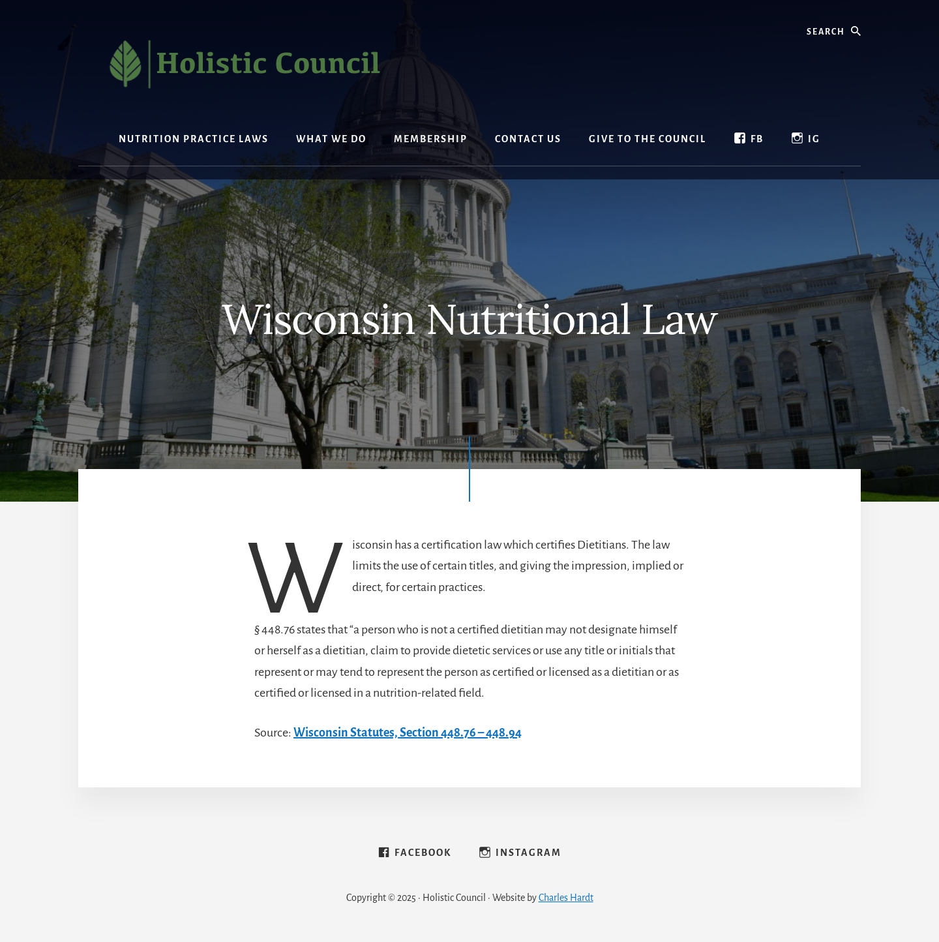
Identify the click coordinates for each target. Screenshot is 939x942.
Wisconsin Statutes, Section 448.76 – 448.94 (407, 732)
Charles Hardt (566, 897)
